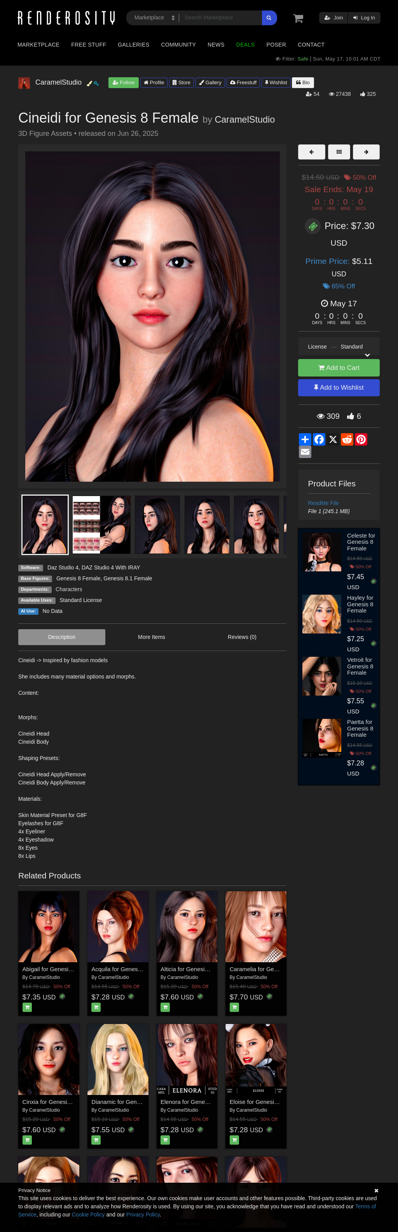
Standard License (80, 600)
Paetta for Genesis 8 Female (360, 728)
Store (181, 82)
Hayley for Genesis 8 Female (360, 604)
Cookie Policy (88, 1214)
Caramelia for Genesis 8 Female (272, 969)
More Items (151, 637)
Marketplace (38, 45)
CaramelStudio (245, 120)
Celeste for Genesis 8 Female (361, 542)
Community (178, 45)
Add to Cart (339, 367)
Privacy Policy (143, 1214)
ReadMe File (323, 503)
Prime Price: (328, 261)
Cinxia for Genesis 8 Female (59, 1101)
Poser (276, 45)
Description (61, 637)
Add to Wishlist (338, 387)
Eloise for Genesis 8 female (265, 1101)
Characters (69, 589)
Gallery (210, 82)
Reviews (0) (242, 637)
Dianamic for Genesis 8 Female (132, 1101)
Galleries (133, 45)
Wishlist (276, 82)
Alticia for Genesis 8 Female (197, 969)
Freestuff (243, 82)
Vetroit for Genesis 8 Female (360, 666)
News (216, 45)
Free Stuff (88, 45)
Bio (302, 82)
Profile (154, 82)
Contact (311, 45)
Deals (245, 45)
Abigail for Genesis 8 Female (60, 969)
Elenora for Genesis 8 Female (199, 1101)
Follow (123, 82)
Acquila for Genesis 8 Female (129, 969)
